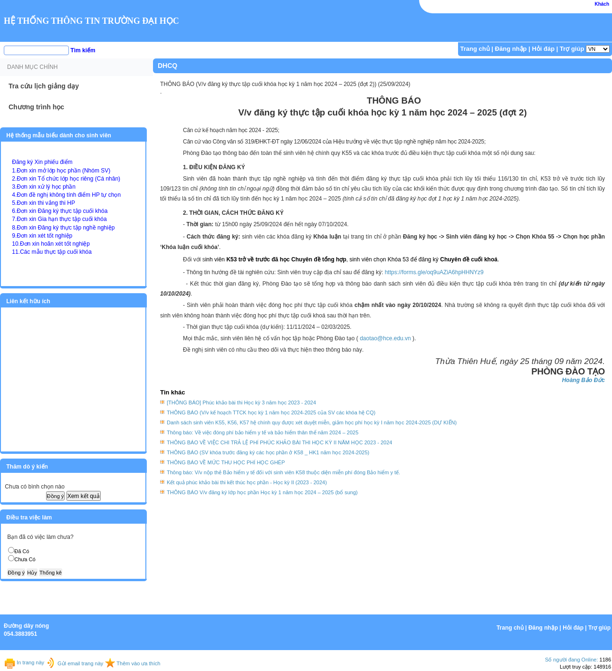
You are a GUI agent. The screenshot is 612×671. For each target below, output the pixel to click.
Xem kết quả (83, 496)
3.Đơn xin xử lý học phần (44, 186)
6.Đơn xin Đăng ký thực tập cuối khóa (59, 211)
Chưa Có (24, 559)
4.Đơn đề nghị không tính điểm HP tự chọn (66, 195)
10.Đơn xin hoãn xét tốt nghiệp (51, 243)
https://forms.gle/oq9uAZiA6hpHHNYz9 (434, 272)
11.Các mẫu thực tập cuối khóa (52, 252)
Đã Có (21, 551)
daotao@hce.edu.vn (385, 338)
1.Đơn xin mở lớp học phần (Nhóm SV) (61, 170)
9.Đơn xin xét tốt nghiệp (42, 235)
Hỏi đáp (543, 48)
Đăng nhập (511, 48)
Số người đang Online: (571, 659)
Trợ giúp (572, 48)
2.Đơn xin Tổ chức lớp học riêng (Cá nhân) (66, 178)
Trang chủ (475, 48)
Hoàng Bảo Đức (583, 380)
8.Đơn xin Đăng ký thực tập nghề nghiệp (63, 227)
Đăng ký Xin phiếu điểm (42, 162)
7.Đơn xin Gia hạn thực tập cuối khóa (59, 219)
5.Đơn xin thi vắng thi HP (43, 203)
